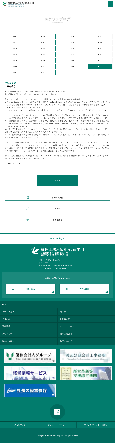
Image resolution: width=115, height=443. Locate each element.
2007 (100, 60)
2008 (71, 60)
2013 (43, 54)
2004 (71, 66)
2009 (43, 60)
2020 (71, 42)
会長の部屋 (65, 319)
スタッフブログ (67, 326)
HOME (5, 304)
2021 (43, 42)
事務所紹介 (57, 220)
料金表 (57, 209)
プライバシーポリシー (57, 425)
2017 (43, 48)
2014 (14, 54)
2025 (43, 36)
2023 (100, 36)
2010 (14, 60)
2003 (100, 66)
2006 (14, 66)
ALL (14, 36)
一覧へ (58, 180)
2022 (14, 42)
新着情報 (6, 326)
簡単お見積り (84, 289)
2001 (43, 72)
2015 (100, 48)
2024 (71, 36)
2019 (100, 42)
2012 (71, 54)
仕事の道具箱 (66, 334)
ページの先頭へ (57, 238)
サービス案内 (57, 198)
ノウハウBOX (8, 334)
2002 (14, 72)
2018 (14, 48)
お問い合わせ (30, 289)
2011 (100, 54)
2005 (43, 66)
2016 (71, 48)
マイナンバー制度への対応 (95, 425)
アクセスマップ (19, 425)
